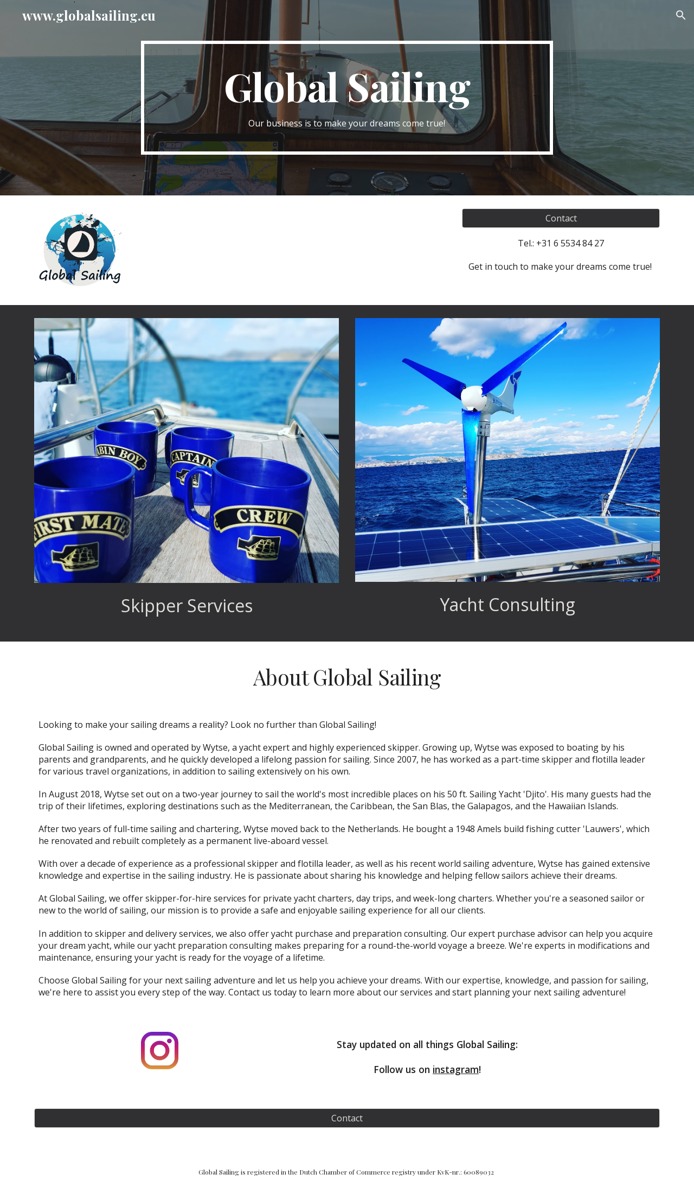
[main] (347, 98)
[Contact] (560, 218)
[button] (681, 15)
